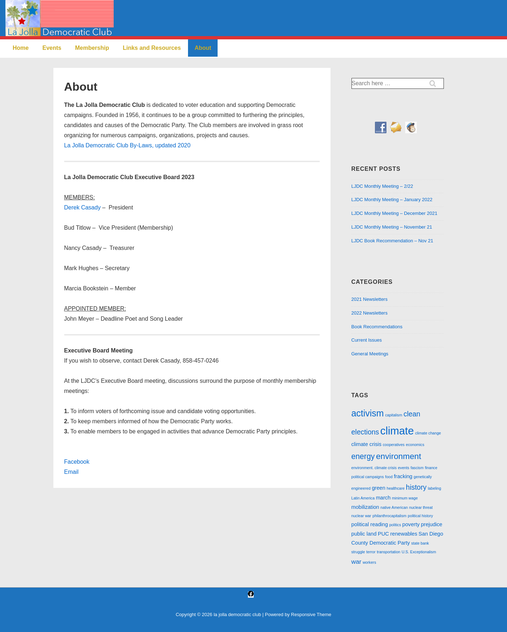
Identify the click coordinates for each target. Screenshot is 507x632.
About (203, 48)
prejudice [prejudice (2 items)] (431, 524)
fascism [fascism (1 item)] (417, 468)
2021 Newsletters (369, 299)
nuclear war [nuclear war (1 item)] (361, 516)
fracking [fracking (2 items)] (403, 476)
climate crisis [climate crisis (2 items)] (366, 444)
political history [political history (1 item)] (420, 516)
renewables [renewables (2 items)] (403, 534)
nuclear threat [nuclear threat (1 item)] (421, 507)
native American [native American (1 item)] (394, 507)
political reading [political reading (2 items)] (369, 524)
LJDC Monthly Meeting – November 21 (391, 227)
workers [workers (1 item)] (369, 562)
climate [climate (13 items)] (397, 431)
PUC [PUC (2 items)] (383, 534)
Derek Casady (82, 207)
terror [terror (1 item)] (370, 552)
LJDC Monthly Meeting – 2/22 (382, 186)
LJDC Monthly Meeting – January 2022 (392, 199)
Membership (92, 48)
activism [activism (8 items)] (367, 413)
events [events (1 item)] (403, 468)
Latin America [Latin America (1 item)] (363, 498)
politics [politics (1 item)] (395, 525)
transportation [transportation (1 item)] (388, 552)
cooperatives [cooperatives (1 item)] (394, 444)
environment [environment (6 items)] (398, 456)
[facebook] (251, 595)
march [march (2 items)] (383, 498)
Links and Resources (152, 48)
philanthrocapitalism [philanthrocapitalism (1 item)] (389, 516)
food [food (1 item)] (389, 477)
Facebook (76, 462)
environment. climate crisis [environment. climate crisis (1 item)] (374, 468)
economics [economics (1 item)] (415, 444)
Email (71, 472)
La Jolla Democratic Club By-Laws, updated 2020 (127, 145)
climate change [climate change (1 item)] (428, 433)
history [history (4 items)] (416, 487)
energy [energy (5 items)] (363, 456)
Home (21, 48)
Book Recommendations (377, 326)
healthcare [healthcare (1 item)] (395, 488)
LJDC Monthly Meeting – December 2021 (394, 213)
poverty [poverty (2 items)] (411, 524)
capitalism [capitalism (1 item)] (393, 415)
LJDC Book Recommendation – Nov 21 (392, 240)
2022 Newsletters (369, 313)
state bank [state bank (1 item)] (420, 543)
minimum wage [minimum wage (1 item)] (405, 498)
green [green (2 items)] (378, 488)
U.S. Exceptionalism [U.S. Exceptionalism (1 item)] (419, 552)
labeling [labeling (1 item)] (434, 488)
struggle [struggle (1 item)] (358, 552)
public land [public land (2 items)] (364, 534)
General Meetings (370, 353)
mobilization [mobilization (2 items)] (365, 507)
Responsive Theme (311, 614)
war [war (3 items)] (356, 561)
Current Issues (366, 340)
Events (51, 48)
